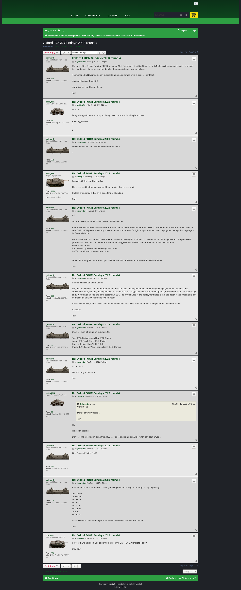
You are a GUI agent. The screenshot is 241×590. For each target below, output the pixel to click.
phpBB (111, 584)
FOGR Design (79, 46)
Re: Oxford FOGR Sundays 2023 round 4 (96, 101)
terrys (56, 46)
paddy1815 (50, 102)
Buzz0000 (49, 535)
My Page (112, 15)
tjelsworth (50, 58)
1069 (53, 191)
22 (52, 121)
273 (52, 553)
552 (52, 79)
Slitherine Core (66, 46)
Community (92, 15)
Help (128, 15)
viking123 (50, 173)
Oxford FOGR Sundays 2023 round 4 (70, 43)
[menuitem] (61, 31)
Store (74, 15)
